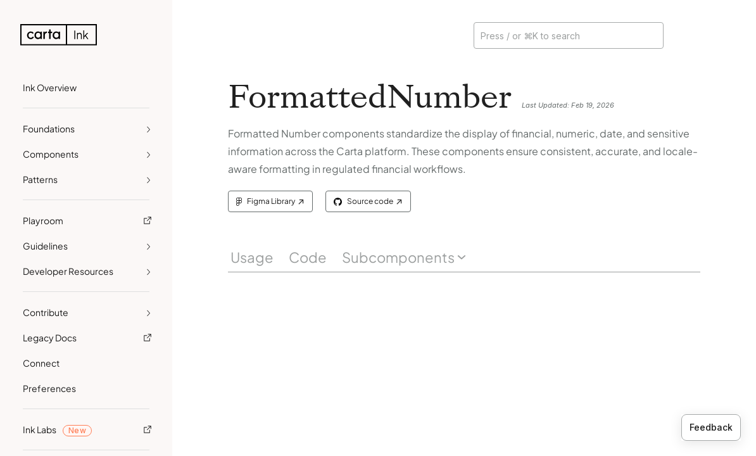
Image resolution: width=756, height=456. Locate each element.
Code (308, 257)
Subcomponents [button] (404, 257)
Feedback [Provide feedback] (711, 427)
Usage (252, 257)
